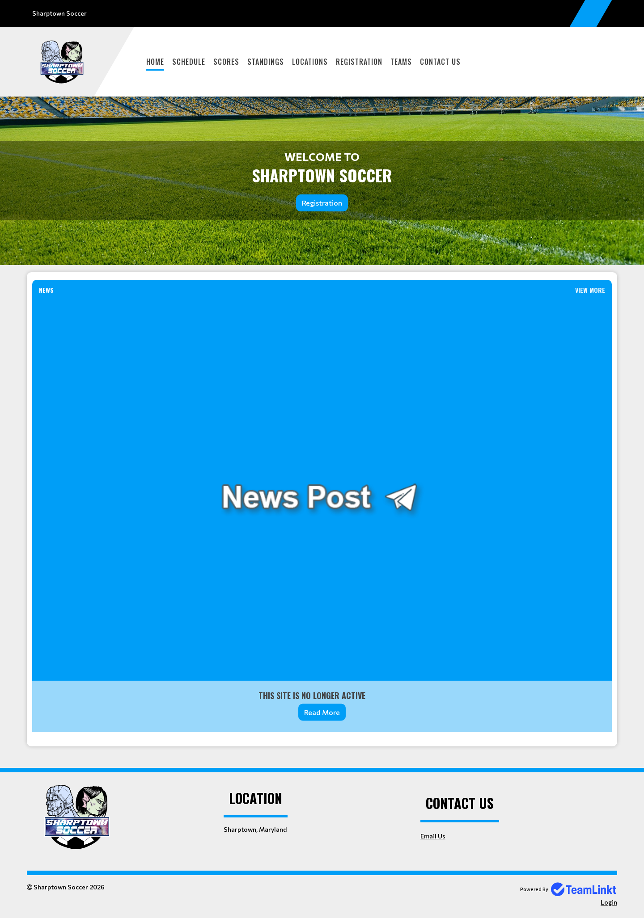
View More (590, 290)
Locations (310, 61)
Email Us (432, 836)
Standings (265, 61)
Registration (359, 61)
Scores (226, 61)
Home (155, 61)
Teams (401, 61)
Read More (322, 712)
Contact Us (440, 61)
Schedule (188, 61)
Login (609, 902)
